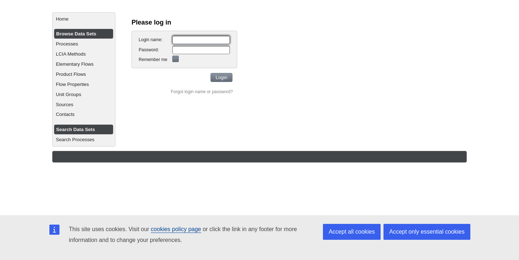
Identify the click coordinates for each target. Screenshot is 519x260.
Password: (149, 49)
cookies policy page (176, 229)
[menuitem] (84, 19)
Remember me (153, 59)
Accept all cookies (352, 232)
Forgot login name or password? (202, 91)
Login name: (151, 39)
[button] (221, 77)
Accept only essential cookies (427, 232)
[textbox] (201, 39)
